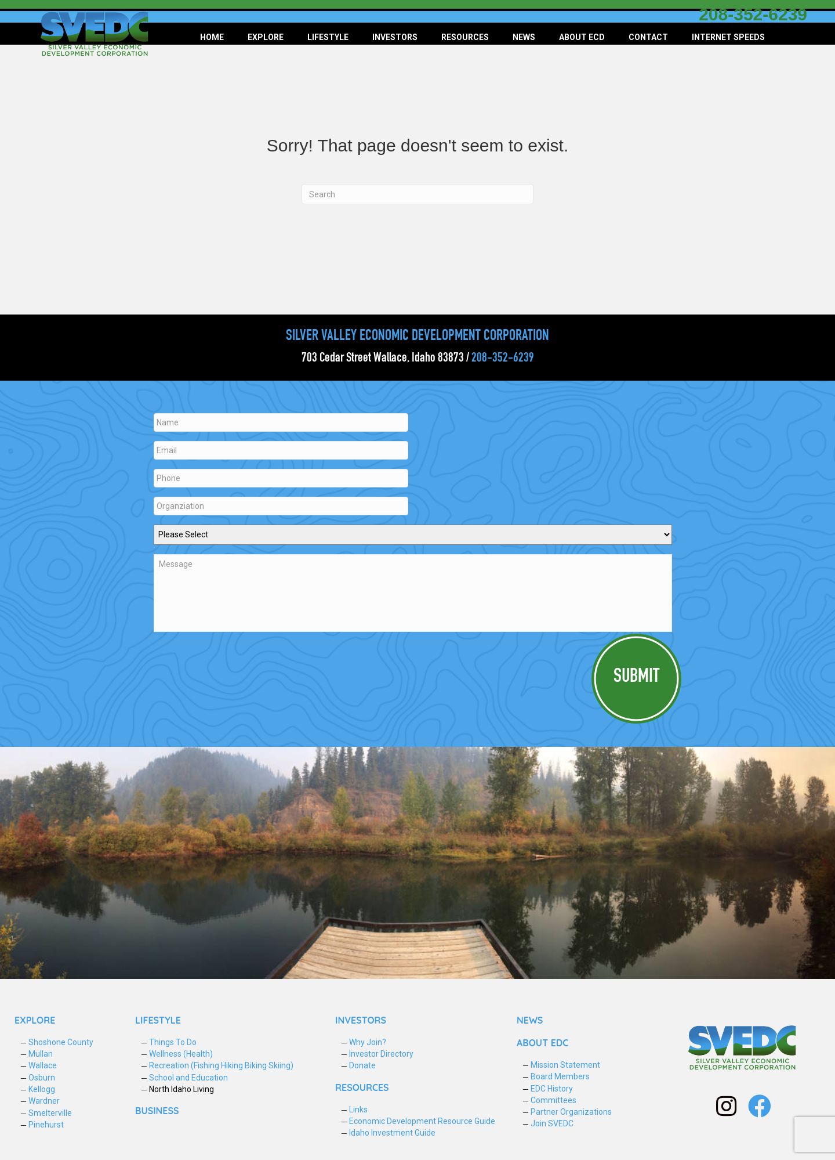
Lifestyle (327, 37)
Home (212, 37)
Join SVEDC (552, 1123)
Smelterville (50, 1113)
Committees (553, 1100)
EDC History (552, 1088)
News (524, 37)
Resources (465, 37)
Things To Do (173, 1042)
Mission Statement (565, 1064)
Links (358, 1109)
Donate (362, 1065)
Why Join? (367, 1042)
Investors (395, 37)
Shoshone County (60, 1042)
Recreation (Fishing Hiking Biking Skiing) (221, 1065)
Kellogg (41, 1089)
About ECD (582, 37)
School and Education (188, 1077)
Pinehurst (46, 1124)
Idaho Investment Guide (392, 1132)
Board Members (560, 1076)
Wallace (42, 1065)
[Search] (417, 194)
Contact (648, 37)
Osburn (41, 1077)
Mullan (40, 1053)
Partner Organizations (571, 1111)
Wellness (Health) (181, 1053)
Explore (266, 37)
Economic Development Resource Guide (422, 1121)
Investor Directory (381, 1053)
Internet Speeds (728, 37)
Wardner (44, 1100)
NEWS (530, 1020)
